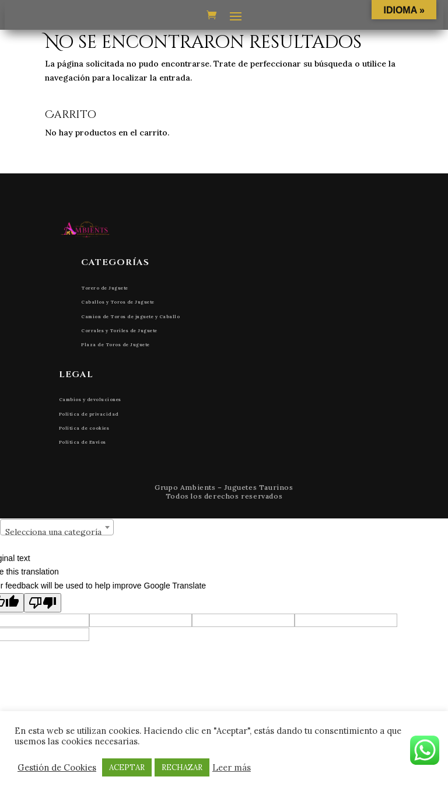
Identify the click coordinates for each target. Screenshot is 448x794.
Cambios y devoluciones (90, 399)
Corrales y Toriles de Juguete (119, 330)
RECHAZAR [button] (182, 767)
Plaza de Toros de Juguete (115, 344)
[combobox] (57, 527)
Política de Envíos (82, 442)
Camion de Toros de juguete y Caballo (130, 316)
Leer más (231, 767)
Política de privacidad (89, 414)
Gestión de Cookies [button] (57, 767)
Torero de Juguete (104, 288)
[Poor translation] (42, 602)
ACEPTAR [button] (127, 767)
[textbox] (57, 532)
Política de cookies (84, 428)
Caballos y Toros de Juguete (118, 302)
